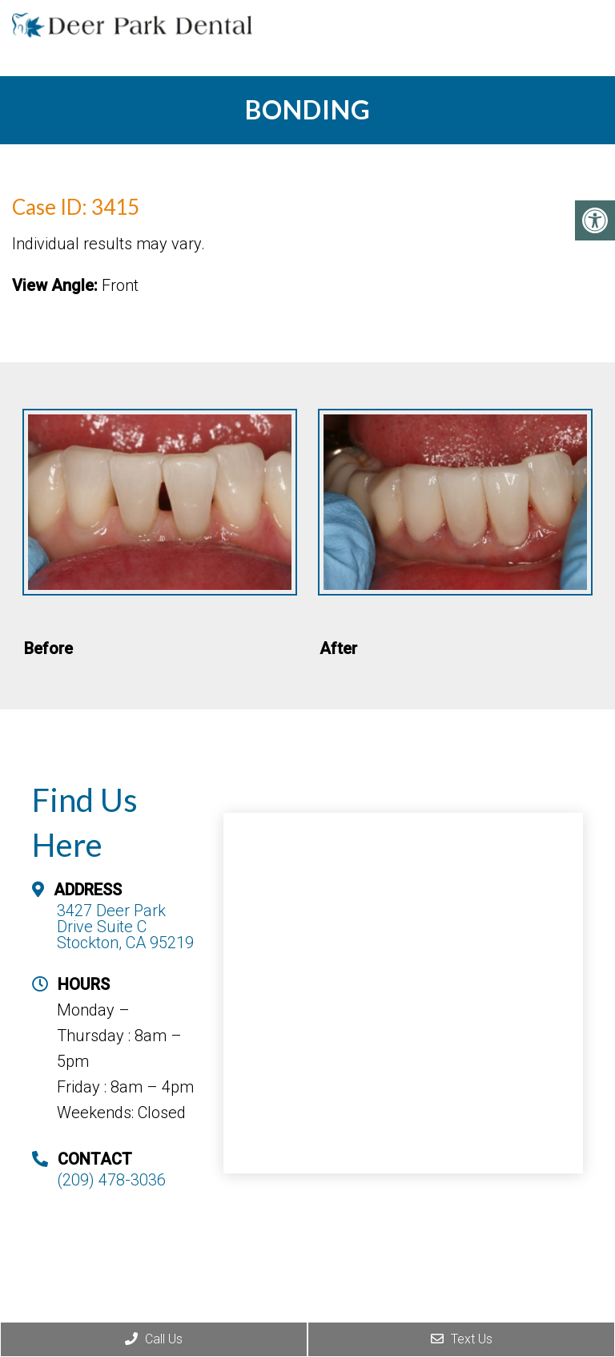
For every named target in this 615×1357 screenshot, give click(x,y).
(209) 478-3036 (111, 1180)
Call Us (154, 1339)
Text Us (461, 1339)
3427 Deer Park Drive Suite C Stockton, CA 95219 (125, 927)
